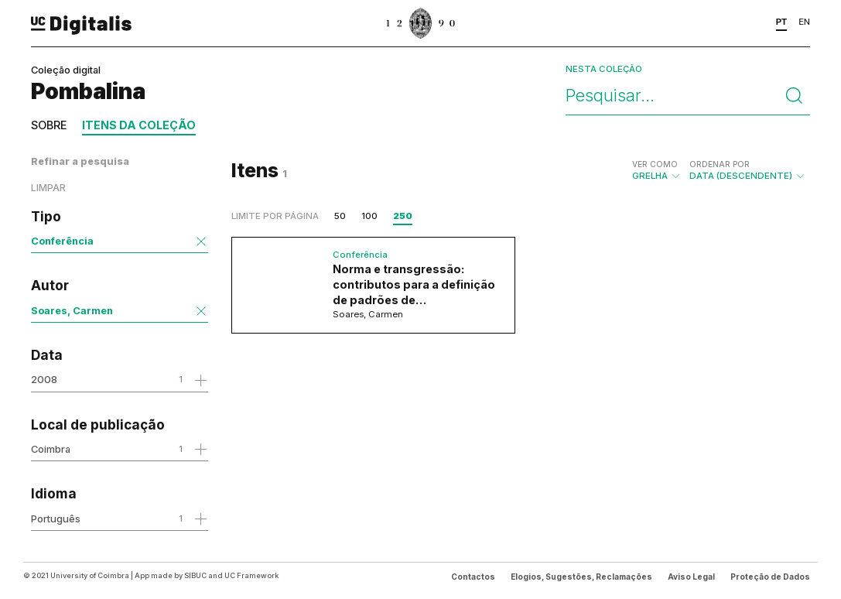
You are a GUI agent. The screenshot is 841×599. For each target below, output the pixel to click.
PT (782, 21)
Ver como (655, 164)
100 (369, 216)
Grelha (657, 170)
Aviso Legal (691, 576)
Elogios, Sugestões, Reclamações (581, 576)
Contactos (473, 576)
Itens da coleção (139, 125)
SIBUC (195, 575)
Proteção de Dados (770, 576)
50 (340, 216)
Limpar (48, 187)
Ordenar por (719, 164)
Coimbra (50, 449)
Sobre (49, 125)
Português (55, 518)
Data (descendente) (747, 170)
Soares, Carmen (72, 310)
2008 (44, 379)
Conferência (62, 240)
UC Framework (251, 575)
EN (804, 21)
